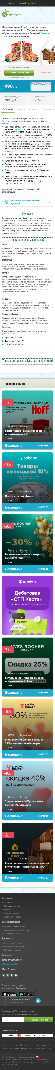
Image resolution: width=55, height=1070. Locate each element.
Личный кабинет (51, 3)
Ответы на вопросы (12, 916)
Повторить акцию (19, 72)
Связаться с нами (10, 963)
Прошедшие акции (12, 933)
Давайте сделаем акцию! (15, 926)
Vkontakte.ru (7, 975)
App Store (9, 994)
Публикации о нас (12, 906)
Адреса (21, 109)
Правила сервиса (11, 913)
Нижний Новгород (27, 3)
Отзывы (33, 109)
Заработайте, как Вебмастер (16, 930)
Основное (8, 109)
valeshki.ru (18, 129)
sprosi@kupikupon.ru (12, 959)
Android (6, 121)
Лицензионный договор (15, 946)
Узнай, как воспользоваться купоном (25, 202)
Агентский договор (12, 943)
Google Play (26, 994)
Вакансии (8, 909)
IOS (40, 118)
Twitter (11, 975)
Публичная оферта (12, 950)
